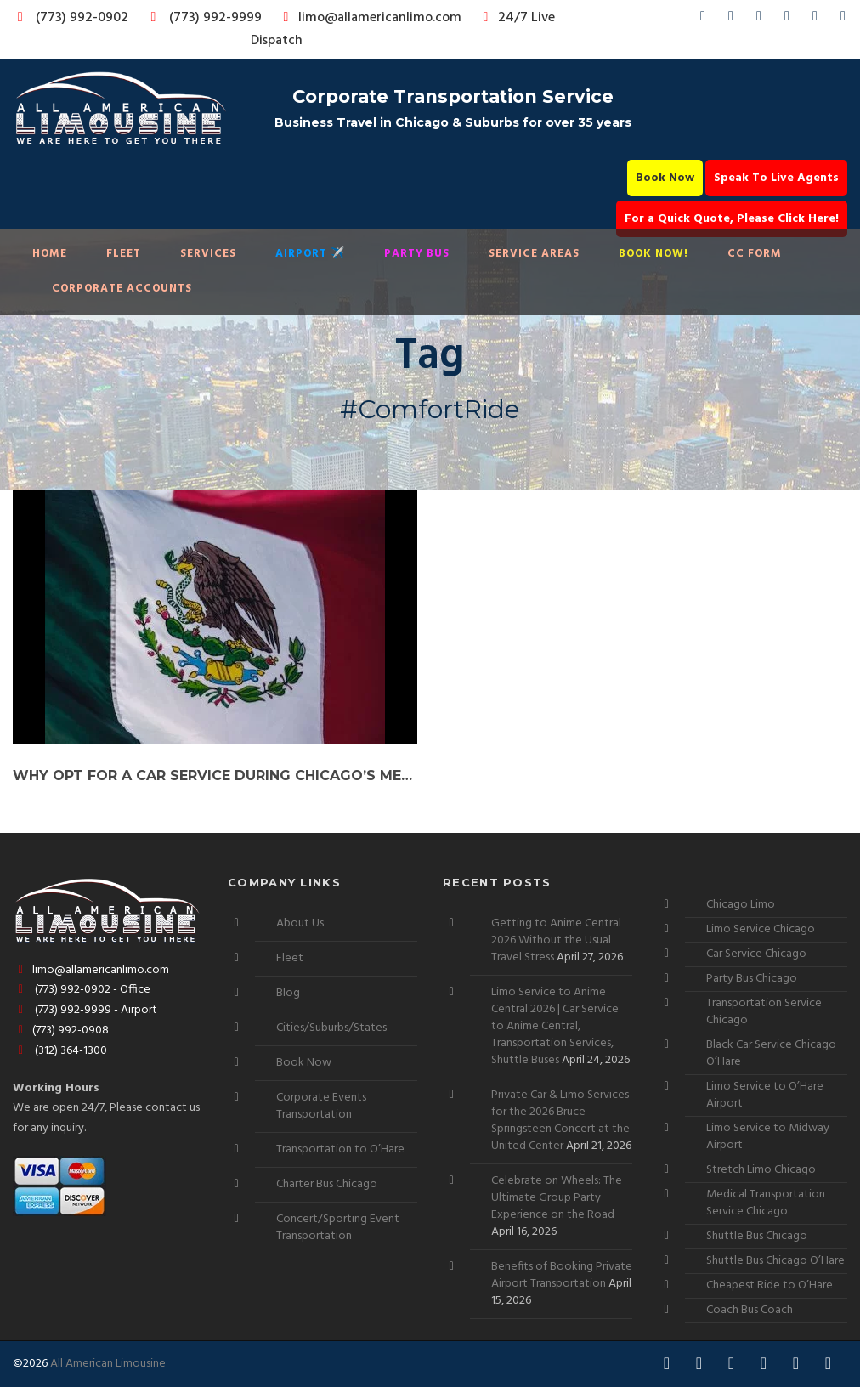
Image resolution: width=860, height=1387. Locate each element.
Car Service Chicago (756, 954)
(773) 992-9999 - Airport (85, 1010)
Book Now (665, 178)
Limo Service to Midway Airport (767, 1136)
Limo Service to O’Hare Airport (764, 1095)
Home (49, 254)
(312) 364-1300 (60, 1051)
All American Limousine (108, 1363)
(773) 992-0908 (61, 1030)
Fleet (123, 254)
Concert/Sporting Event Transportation (337, 1227)
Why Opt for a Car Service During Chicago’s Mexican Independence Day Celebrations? (215, 775)
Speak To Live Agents (776, 178)
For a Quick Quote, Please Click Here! (732, 219)
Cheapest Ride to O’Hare (769, 1285)
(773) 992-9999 (201, 18)
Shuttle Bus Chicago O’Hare (775, 1261)
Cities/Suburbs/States (331, 1028)
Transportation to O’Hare (340, 1149)
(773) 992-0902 (69, 18)
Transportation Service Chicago (764, 1012)
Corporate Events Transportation (321, 1106)
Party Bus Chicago (751, 978)
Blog (288, 993)
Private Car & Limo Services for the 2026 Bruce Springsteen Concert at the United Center (560, 1120)
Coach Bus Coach (749, 1310)
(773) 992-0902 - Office (81, 989)
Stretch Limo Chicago (761, 1170)
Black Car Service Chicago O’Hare (771, 1053)
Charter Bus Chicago (326, 1184)
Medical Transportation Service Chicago (765, 1203)
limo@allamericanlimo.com (369, 18)
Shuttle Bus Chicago (756, 1236)
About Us (300, 923)
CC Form (754, 254)
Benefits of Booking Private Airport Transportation (561, 1275)
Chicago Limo (740, 904)
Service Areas (534, 254)
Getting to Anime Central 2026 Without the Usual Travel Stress (556, 940)
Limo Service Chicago (760, 929)
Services (208, 254)
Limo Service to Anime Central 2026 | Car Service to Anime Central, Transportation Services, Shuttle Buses (555, 1026)
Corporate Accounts (122, 288)
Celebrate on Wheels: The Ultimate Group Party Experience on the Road (556, 1198)
